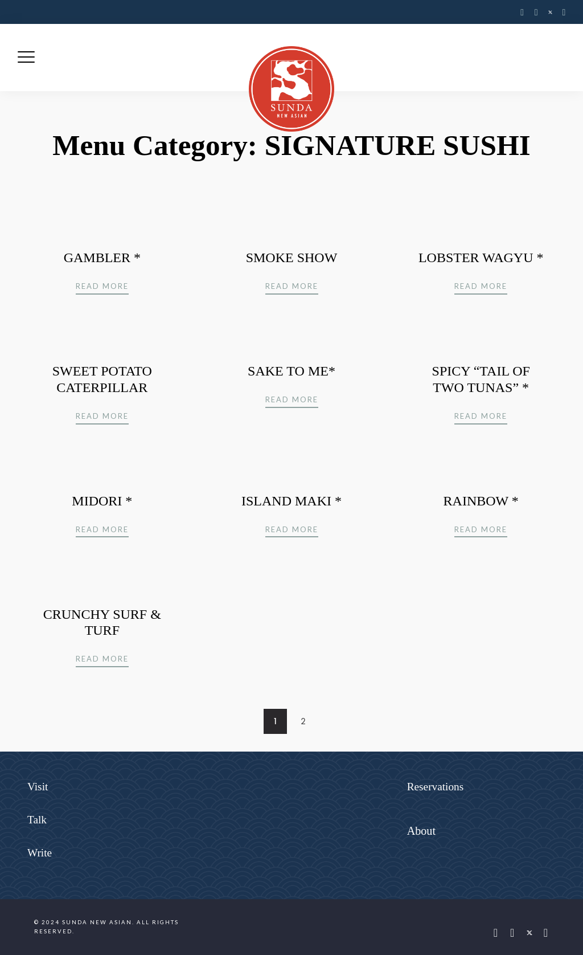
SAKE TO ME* (291, 371)
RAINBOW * (481, 500)
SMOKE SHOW (292, 257)
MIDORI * (102, 500)
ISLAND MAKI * (291, 500)
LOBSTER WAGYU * (481, 257)
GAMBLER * (102, 257)
